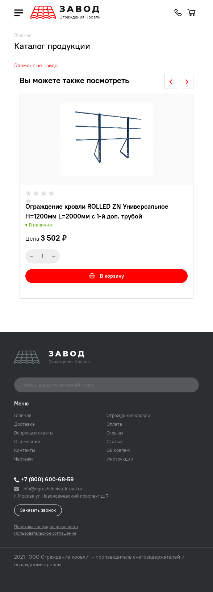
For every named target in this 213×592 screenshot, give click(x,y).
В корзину (106, 276)
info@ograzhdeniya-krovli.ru (48, 488)
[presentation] (170, 81)
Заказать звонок (38, 510)
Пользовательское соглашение (45, 533)
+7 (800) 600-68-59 (44, 479)
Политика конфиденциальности (46, 526)
